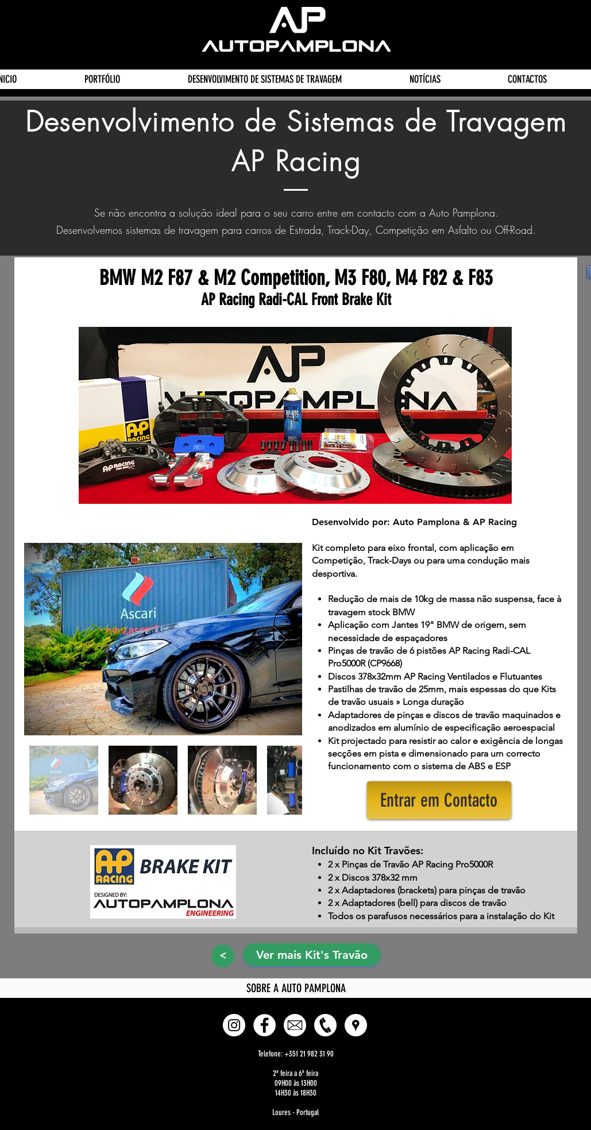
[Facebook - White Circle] (264, 1025)
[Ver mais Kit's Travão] (312, 954)
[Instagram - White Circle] (234, 1025)
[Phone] (325, 1025)
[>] (222, 955)
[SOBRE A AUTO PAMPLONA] (296, 988)
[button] (439, 800)
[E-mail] (295, 1025)
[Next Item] (280, 639)
